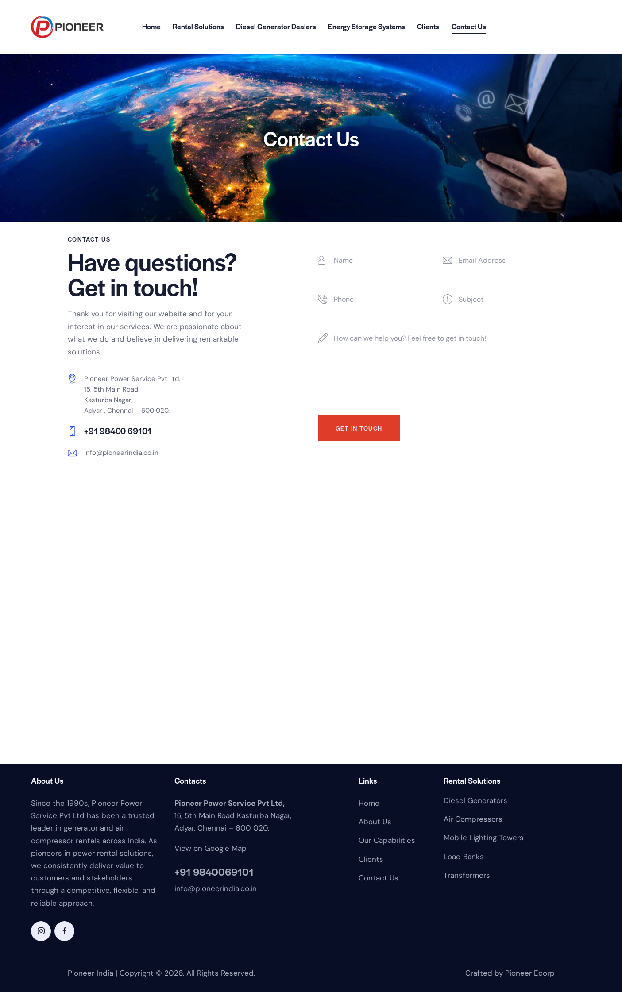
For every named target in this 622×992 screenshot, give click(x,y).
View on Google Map (210, 848)
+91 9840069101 (214, 871)
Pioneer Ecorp (530, 973)
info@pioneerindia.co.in (121, 452)
